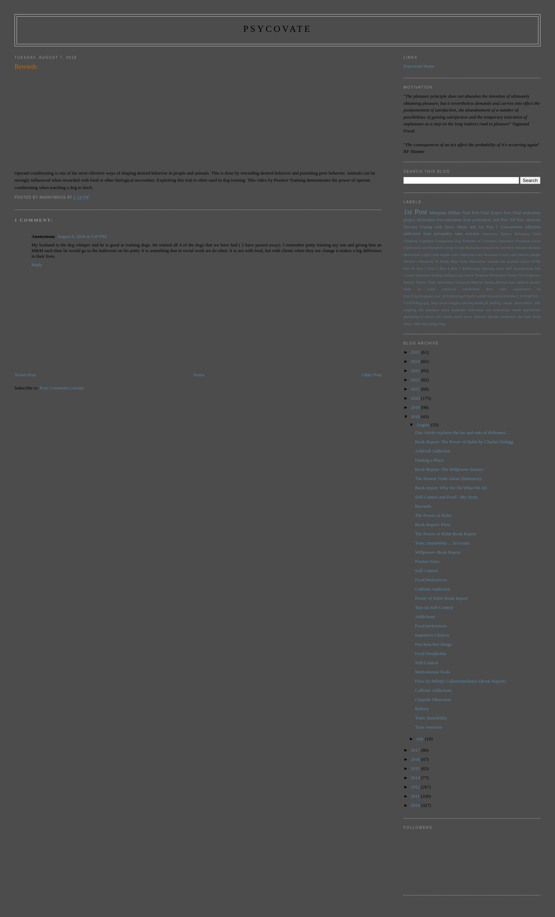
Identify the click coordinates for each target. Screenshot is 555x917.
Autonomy (490, 234)
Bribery (422, 708)
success (493, 317)
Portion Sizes (427, 561)
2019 (416, 407)
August (423, 424)
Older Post (372, 374)
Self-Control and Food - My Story (446, 497)
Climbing (410, 241)
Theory (421, 282)
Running (488, 268)
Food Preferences (431, 579)
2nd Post (500, 220)
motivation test (479, 310)
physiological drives (419, 317)
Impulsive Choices (432, 635)
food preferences (477, 220)
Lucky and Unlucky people (520, 255)
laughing (410, 310)
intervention (523, 303)
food (427, 234)
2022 (416, 379)
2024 (416, 361)
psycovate (277, 29)
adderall (522, 282)
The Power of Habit (433, 515)
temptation (508, 317)
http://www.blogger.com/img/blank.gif (459, 303)
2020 (416, 398)
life (421, 310)
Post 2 (422, 268)
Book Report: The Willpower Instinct (449, 469)
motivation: (501, 310)
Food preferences (431, 625)
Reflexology (471, 268)
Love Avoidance (487, 255)
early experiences (514, 289)
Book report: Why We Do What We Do (451, 487)
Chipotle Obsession (433, 699)
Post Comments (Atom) (62, 388)
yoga (441, 324)
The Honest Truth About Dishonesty (448, 478)
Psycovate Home (419, 66)
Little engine (440, 255)
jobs (537, 303)
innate (507, 303)
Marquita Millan (444, 212)
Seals (500, 268)
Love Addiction (462, 255)
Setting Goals (454, 275)
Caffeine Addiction (432, 589)
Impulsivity (490, 248)
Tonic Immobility (441, 282)
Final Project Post (496, 213)
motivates (458, 310)
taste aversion (467, 234)
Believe (506, 234)
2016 (416, 759)
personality (443, 234)
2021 (416, 389)
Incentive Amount (513, 248)
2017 (416, 750)
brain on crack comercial (430, 289)
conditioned (471, 289)
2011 (416, 796)
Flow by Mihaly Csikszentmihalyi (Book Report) (460, 681)
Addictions (425, 616)
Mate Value (459, 261)
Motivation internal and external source (499, 261)
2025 (416, 352)
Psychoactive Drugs (433, 644)
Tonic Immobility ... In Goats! (442, 543)
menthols (432, 310)
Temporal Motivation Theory (496, 275)
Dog (457, 241)
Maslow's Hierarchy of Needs (426, 261)
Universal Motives (469, 282)
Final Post (470, 213)
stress (458, 317)
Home (199, 374)
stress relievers (475, 317)
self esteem (443, 317)
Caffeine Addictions (433, 690)
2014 (416, 777)
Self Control (426, 570)
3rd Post (516, 220)
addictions (412, 234)
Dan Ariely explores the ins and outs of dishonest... (462, 432)
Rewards (423, 506)
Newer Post (25, 374)
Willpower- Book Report (438, 552)
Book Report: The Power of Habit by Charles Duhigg (464, 441)
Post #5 (409, 268)
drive (489, 289)
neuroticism (531, 310)
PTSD (536, 261)
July (420, 738)
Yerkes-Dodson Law (500, 282)
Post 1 (492, 227)
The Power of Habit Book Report (445, 533)
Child (536, 234)
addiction (533, 227)
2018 (416, 416)
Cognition (426, 241)
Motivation (426, 220)
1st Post (415, 211)
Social (469, 275)
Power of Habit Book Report (441, 598)
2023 (416, 370)
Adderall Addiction (433, 451)
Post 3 (433, 268)
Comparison (444, 241)
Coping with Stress (437, 227)
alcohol (535, 282)
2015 (416, 768)
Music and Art (470, 227)
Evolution (522, 241)
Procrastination (449, 220)
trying (432, 324)
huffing (495, 303)
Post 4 (445, 268)
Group (448, 248)
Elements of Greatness (480, 241)
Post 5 (456, 268)
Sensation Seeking (429, 275)
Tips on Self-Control (434, 607)
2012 (416, 787)
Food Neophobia (430, 653)
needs (517, 310)
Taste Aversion (428, 727)
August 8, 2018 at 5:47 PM (81, 236)
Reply (37, 264)
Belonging (522, 234)
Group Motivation (467, 248)
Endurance (506, 241)
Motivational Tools (432, 671)
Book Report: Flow (433, 524)
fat (538, 289)
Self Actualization (519, 268)
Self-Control (426, 662)
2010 (416, 805)
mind (445, 310)
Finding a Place (429, 460)
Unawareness (511, 227)
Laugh (425, 255)
